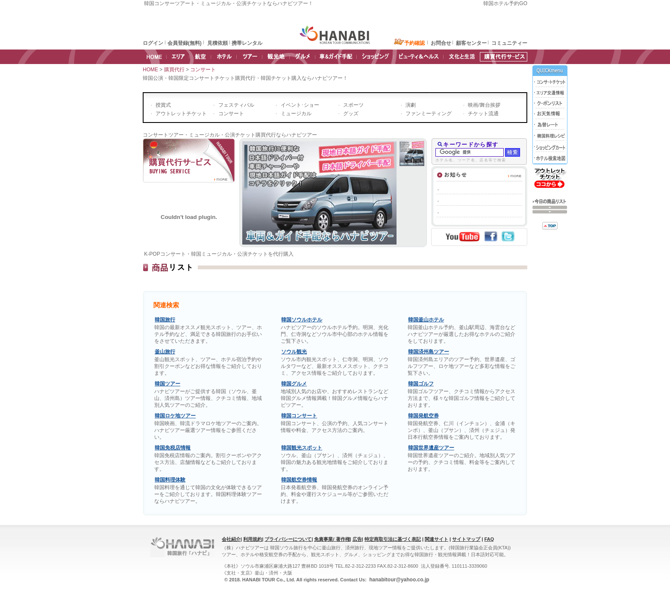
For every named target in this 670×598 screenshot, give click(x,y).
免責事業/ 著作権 (332, 539)
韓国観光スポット (301, 448)
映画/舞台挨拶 (483, 105)
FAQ (489, 539)
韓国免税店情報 (173, 448)
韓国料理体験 (170, 480)
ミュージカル (295, 114)
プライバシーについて (287, 539)
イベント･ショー (299, 105)
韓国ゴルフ (421, 384)
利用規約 (252, 539)
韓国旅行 (165, 320)
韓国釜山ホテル (426, 320)
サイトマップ (466, 539)
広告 (357, 539)
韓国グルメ (294, 384)
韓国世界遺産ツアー (431, 448)
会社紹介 (231, 539)
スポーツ (353, 105)
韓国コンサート (299, 416)
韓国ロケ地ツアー (175, 416)
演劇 (410, 105)
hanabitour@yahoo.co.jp (398, 580)
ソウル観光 (294, 352)
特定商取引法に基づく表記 (392, 539)
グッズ (350, 114)
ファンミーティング (428, 114)
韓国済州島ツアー (428, 352)
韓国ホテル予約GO (505, 3)
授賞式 (162, 105)
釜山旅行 (165, 352)
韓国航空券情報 (299, 480)
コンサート (203, 70)
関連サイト (436, 539)
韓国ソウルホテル (301, 320)
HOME (150, 70)
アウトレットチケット (180, 114)
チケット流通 (483, 114)
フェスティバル (235, 105)
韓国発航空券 (423, 416)
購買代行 (175, 70)
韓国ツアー (167, 384)
